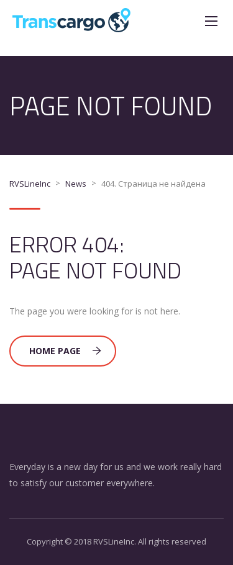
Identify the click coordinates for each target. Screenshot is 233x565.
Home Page (65, 351)
